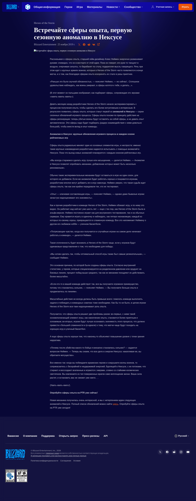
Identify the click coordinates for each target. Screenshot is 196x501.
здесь (115, 404)
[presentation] (12, 7)
